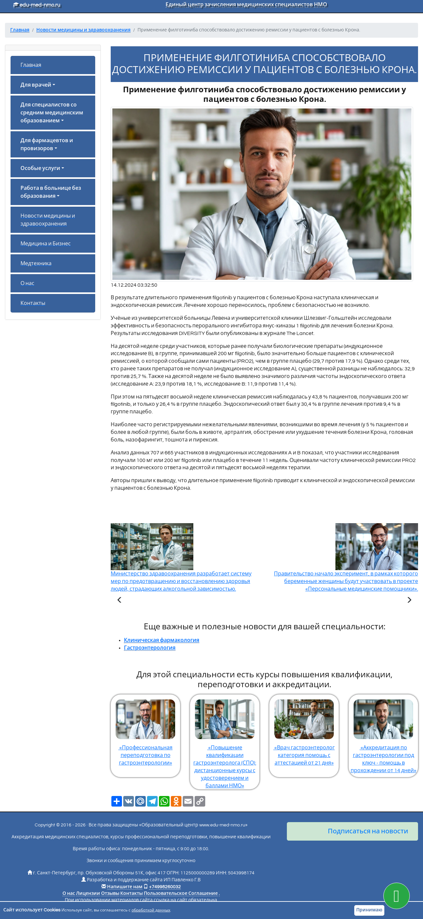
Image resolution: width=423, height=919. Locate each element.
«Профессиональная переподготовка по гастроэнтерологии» (145, 730)
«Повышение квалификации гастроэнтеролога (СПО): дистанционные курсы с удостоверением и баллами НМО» (224, 741)
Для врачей (35, 85)
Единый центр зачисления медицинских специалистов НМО (246, 4)
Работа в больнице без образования (50, 192)
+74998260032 (165, 887)
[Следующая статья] (409, 601)
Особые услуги (40, 168)
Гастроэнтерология (149, 647)
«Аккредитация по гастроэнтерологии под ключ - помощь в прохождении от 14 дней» (383, 733)
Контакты (32, 303)
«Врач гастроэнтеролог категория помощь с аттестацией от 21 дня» (304, 730)
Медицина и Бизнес (45, 243)
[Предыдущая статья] (120, 601)
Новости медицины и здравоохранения (47, 220)
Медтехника (36, 263)
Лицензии (88, 893)
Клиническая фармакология (161, 640)
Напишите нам (124, 887)
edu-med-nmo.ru (36, 5)
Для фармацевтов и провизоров (46, 144)
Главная (30, 65)
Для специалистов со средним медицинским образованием (51, 112)
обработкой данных (151, 910)
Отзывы (110, 893)
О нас (27, 283)
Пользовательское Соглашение (181, 893)
